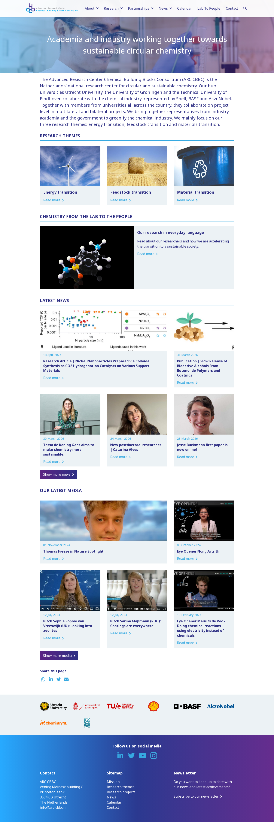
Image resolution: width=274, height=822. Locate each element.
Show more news (56, 474)
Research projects (121, 792)
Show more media (57, 655)
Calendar (184, 8)
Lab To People (208, 8)
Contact (232, 8)
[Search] (245, 8)
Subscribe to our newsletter (196, 796)
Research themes (120, 787)
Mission (113, 781)
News (111, 797)
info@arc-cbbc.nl (53, 807)
